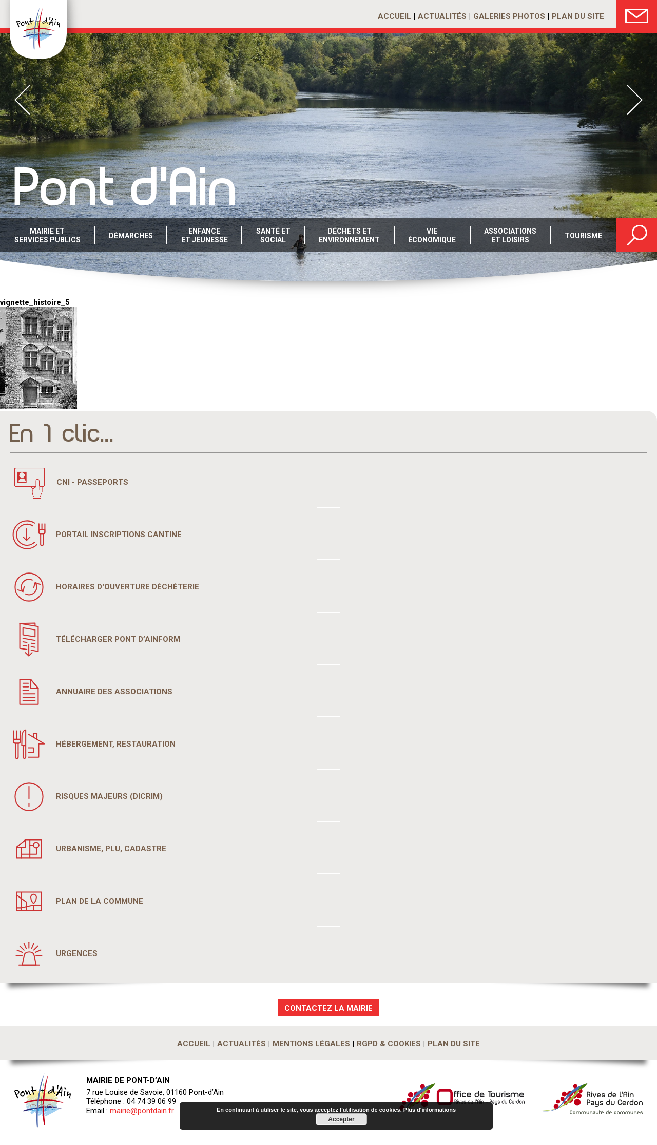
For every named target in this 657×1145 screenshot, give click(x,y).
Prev (22, 100)
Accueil (394, 16)
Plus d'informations (429, 1109)
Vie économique (432, 235)
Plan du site (578, 16)
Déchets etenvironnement (349, 235)
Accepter (341, 1119)
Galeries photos (509, 16)
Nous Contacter (636, 14)
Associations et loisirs (510, 235)
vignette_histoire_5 (35, 302)
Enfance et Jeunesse (204, 235)
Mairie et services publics (47, 235)
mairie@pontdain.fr (142, 1110)
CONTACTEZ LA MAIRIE (328, 1008)
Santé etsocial (273, 235)
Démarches (131, 236)
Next (635, 100)
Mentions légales (311, 1043)
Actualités (442, 16)
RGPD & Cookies (389, 1043)
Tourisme (583, 236)
